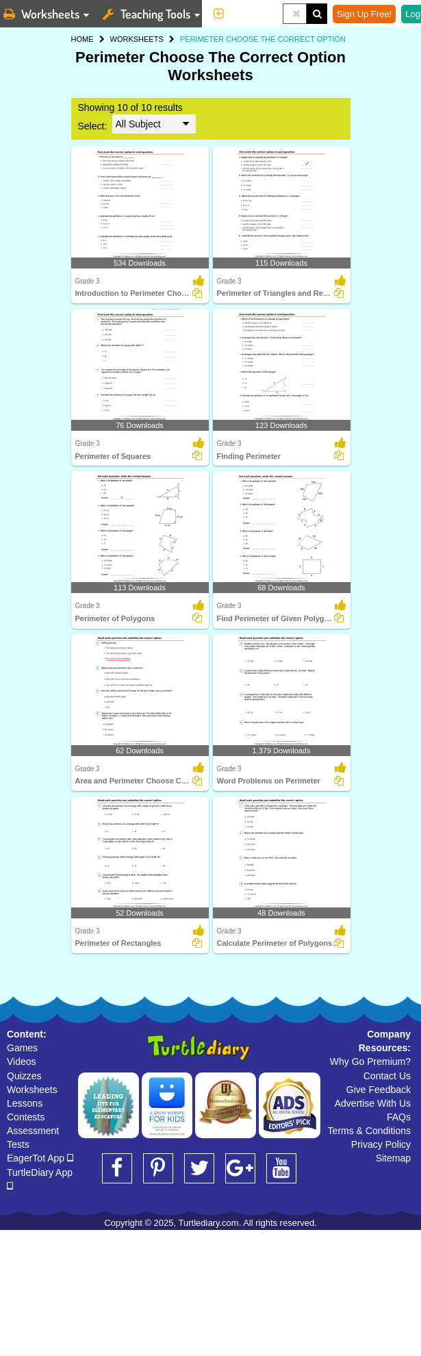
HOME (82, 39)
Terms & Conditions (369, 1130)
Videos (21, 1061)
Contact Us (387, 1075)
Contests (25, 1117)
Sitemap (393, 1158)
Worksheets (32, 1089)
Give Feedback (378, 1089)
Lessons (24, 1103)
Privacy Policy (381, 1144)
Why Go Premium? (370, 1061)
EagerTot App (40, 1158)
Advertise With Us (373, 1103)
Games (22, 1047)
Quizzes (24, 1075)
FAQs (399, 1117)
